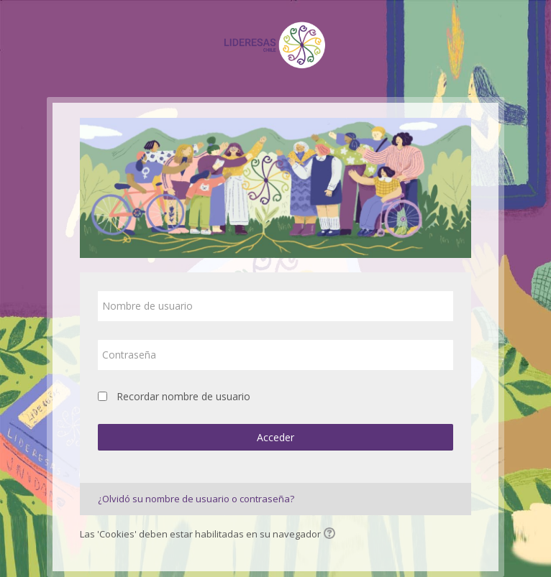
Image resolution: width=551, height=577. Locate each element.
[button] (331, 535)
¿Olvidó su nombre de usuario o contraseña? (196, 498)
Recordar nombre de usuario (183, 396)
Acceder (275, 437)
